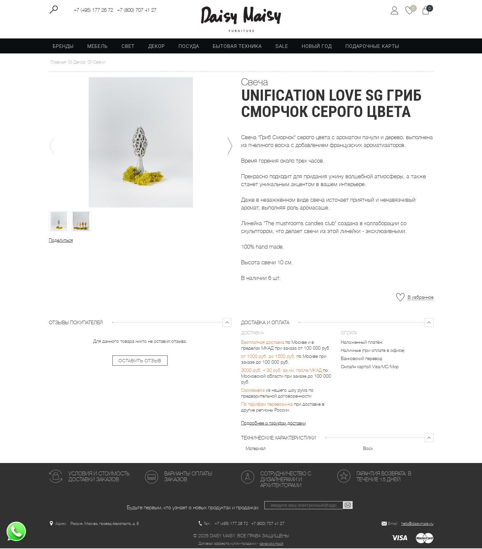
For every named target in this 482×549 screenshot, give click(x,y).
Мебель (97, 47)
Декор (156, 47)
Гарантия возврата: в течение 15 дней (384, 477)
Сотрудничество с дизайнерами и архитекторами (285, 480)
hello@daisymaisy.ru (417, 524)
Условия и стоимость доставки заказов (98, 477)
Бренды (63, 47)
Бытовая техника (237, 47)
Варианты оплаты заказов (188, 477)
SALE (281, 47)
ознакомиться (271, 544)
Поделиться (61, 240)
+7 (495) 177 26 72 (93, 10)
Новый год (317, 47)
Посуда (189, 47)
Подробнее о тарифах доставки (273, 423)
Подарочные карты (372, 47)
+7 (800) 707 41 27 (136, 10)
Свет (128, 47)
